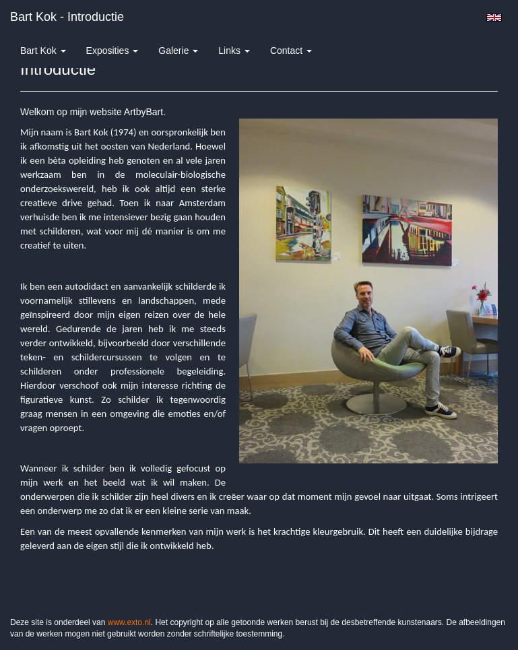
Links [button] (234, 50)
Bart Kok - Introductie (67, 17)
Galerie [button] (178, 50)
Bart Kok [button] (43, 50)
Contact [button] (291, 50)
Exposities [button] (112, 50)
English (494, 17)
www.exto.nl (129, 622)
